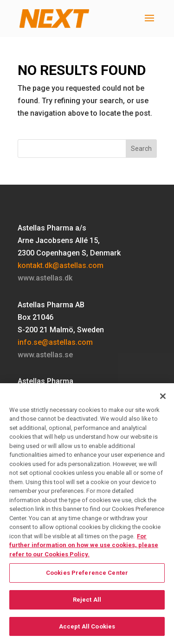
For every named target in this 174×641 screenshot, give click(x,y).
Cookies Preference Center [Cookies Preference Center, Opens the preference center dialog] (87, 576)
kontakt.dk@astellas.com (60, 265)
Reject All (87, 603)
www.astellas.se (45, 354)
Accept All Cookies (87, 629)
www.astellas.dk (45, 278)
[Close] (163, 399)
